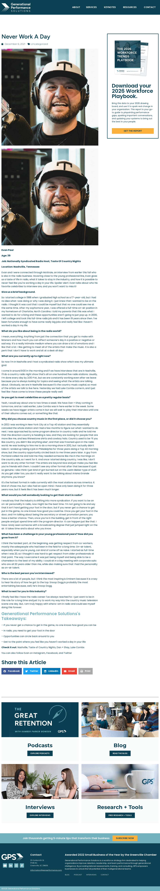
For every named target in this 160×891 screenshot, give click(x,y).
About (76, 7)
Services (92, 7)
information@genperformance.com (46, 870)
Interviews (91, 875)
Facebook (52, 653)
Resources (130, 7)
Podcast (78, 875)
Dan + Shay (63, 647)
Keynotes (110, 7)
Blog (67, 875)
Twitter (68, 653)
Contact (150, 7)
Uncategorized (39, 44)
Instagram (39, 653)
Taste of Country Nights (42, 647)
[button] (11, 671)
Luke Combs (77, 647)
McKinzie (48, 272)
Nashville (22, 647)
